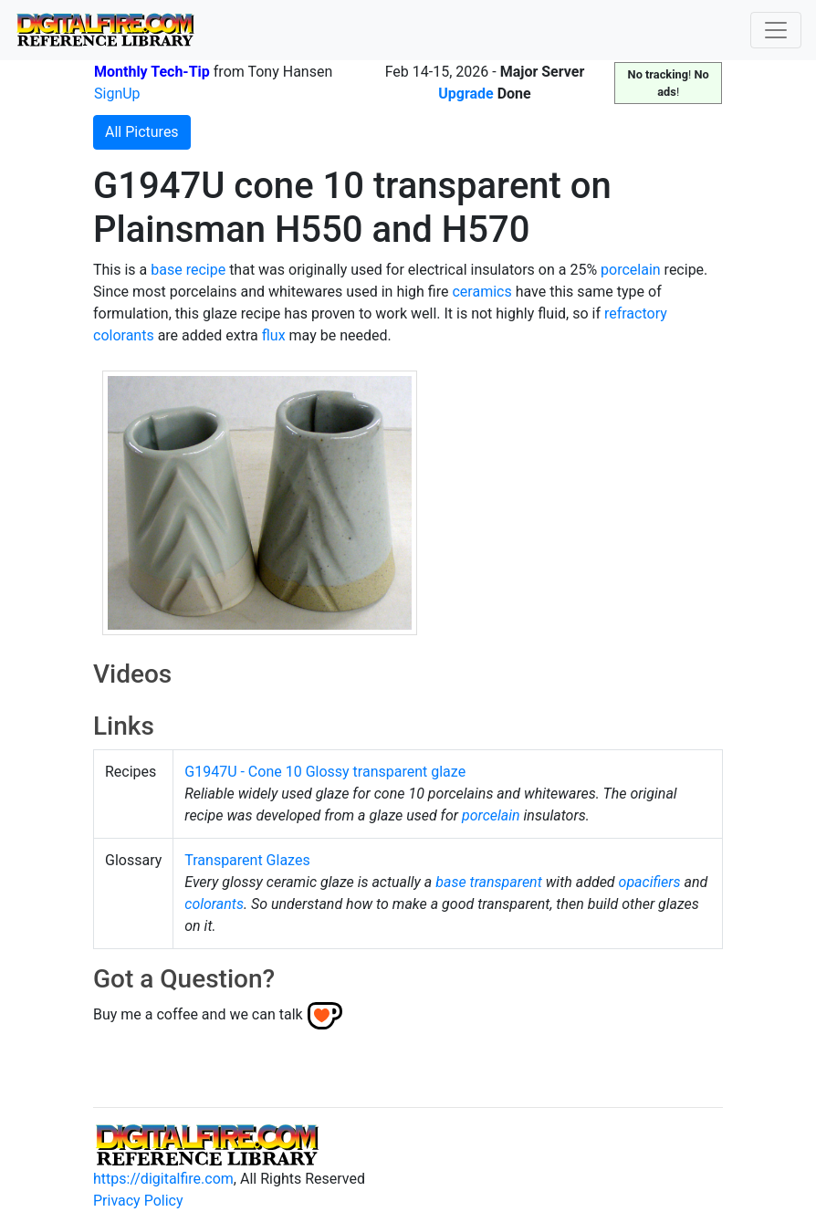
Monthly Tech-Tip (152, 71)
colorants (123, 335)
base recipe (188, 269)
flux (274, 335)
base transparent (488, 882)
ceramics (481, 291)
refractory (635, 313)
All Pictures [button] (142, 132)
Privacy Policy (138, 1200)
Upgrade (466, 93)
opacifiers (650, 882)
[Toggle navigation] (775, 30)
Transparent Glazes (246, 860)
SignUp (117, 93)
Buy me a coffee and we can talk (198, 1014)
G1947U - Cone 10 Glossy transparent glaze (325, 771)
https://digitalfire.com (163, 1178)
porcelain (631, 269)
